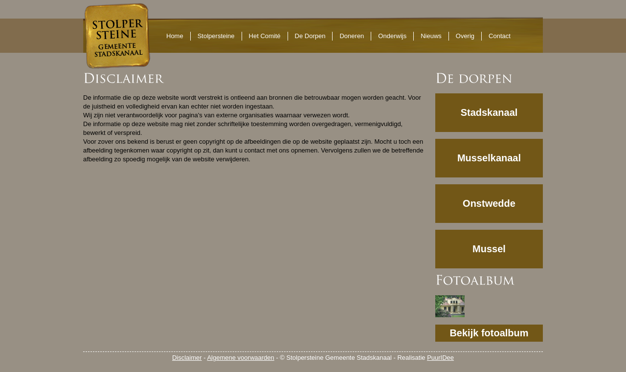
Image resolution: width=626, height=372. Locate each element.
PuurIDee (440, 357)
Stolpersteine (216, 36)
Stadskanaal (489, 112)
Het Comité (265, 36)
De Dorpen (310, 36)
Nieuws (431, 36)
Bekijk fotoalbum (488, 333)
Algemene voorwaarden (240, 357)
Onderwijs (392, 36)
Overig (465, 36)
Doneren (351, 36)
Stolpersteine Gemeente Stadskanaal (117, 35)
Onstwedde (489, 203)
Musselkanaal (489, 158)
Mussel (489, 248)
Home (174, 36)
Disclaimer (187, 357)
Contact (500, 36)
